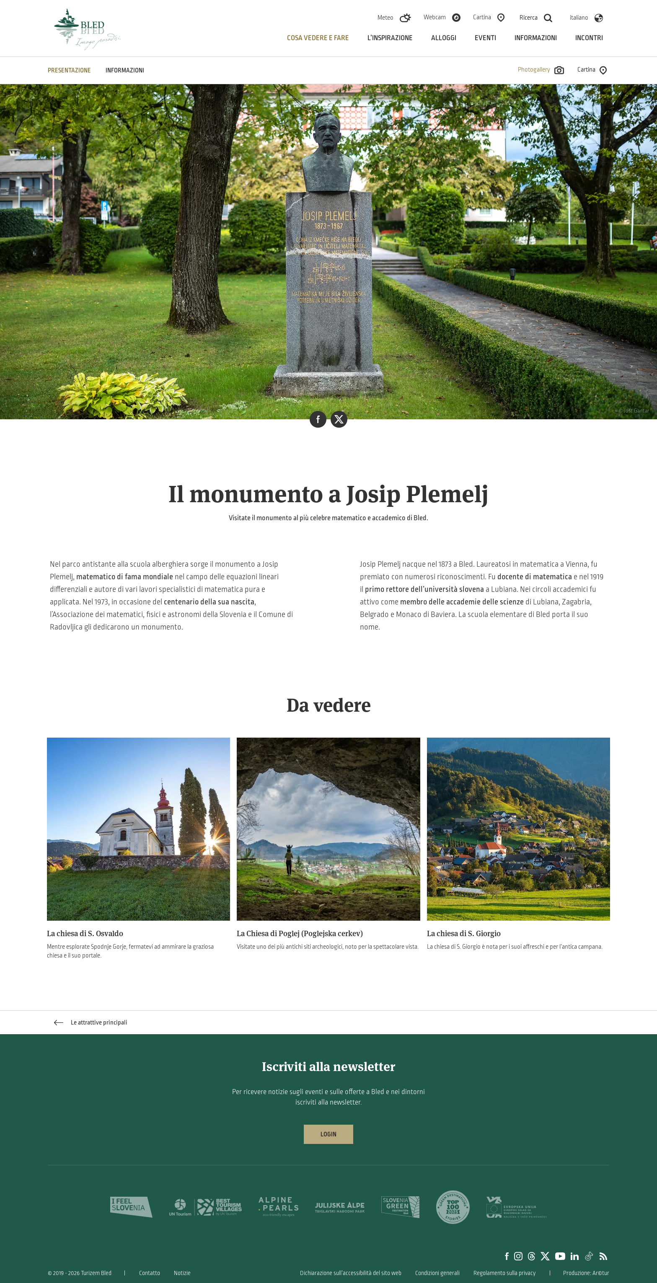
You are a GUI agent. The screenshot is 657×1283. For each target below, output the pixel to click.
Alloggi (443, 38)
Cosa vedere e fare (318, 38)
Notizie (182, 1273)
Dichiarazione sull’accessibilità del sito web (350, 1273)
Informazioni (536, 38)
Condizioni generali (437, 1273)
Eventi (485, 38)
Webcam (435, 17)
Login (328, 1134)
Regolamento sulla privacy (504, 1273)
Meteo (385, 17)
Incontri (589, 38)
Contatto (149, 1273)
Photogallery (541, 70)
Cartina (482, 17)
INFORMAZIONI (125, 70)
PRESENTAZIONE (69, 70)
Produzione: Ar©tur (586, 1273)
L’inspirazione (390, 38)
